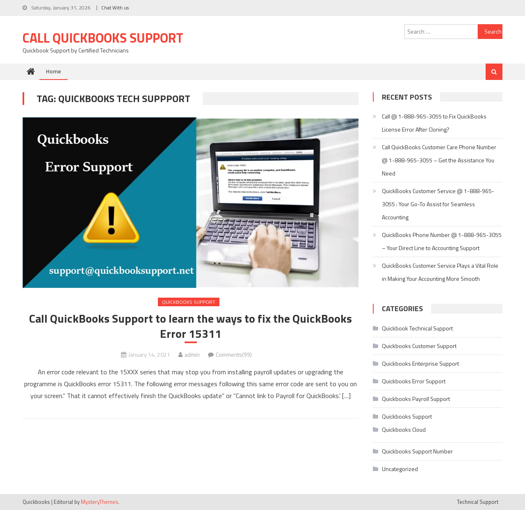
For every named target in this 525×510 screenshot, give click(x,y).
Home (53, 71)
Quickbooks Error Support (413, 381)
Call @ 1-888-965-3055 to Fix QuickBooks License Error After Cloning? (434, 123)
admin (192, 354)
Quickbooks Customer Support (419, 346)
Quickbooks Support (188, 302)
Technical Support (477, 502)
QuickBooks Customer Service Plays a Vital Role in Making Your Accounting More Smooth (440, 272)
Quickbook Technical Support (417, 328)
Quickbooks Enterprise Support (420, 363)
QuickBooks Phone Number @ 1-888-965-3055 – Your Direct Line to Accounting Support (442, 241)
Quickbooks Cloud (404, 429)
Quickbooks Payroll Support (416, 398)
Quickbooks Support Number (417, 451)
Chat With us (115, 7)
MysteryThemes (99, 502)
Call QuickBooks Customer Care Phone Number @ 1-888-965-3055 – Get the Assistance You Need (439, 160)
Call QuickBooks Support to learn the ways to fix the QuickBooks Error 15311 (190, 326)
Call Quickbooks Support (103, 38)
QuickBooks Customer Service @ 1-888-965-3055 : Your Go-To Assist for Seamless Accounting (438, 204)
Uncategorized (400, 468)
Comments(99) (234, 354)
